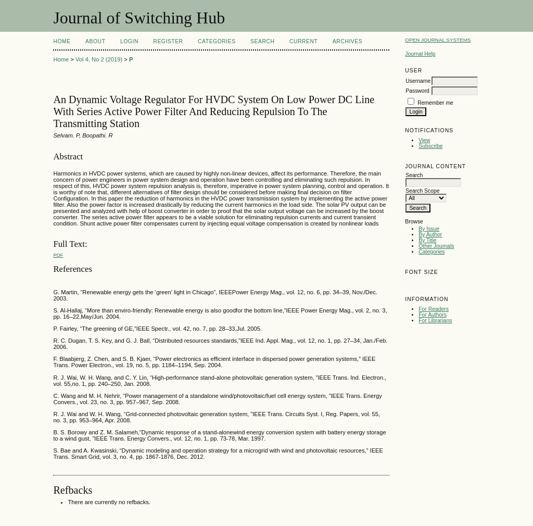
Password (417, 91)
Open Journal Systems (438, 40)
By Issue (428, 229)
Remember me (435, 103)
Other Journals (436, 246)
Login (129, 41)
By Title (427, 240)
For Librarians (435, 320)
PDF (58, 255)
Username (417, 81)
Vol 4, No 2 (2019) (98, 59)
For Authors (432, 315)
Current (303, 41)
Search (262, 41)
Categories (431, 252)
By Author (430, 234)
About (95, 41)
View (424, 140)
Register (168, 41)
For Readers (433, 309)
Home (61, 41)
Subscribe (430, 146)
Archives (347, 41)
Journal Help (420, 54)
